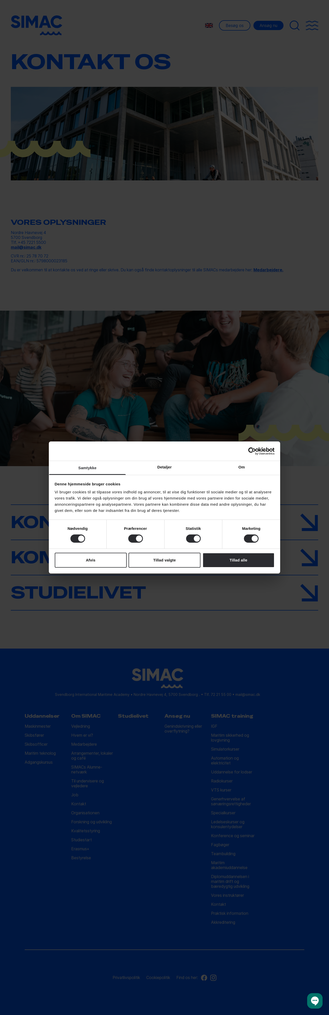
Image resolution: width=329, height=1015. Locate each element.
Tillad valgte (164, 560)
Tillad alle (238, 560)
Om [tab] (241, 467)
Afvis (90, 560)
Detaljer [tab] (164, 467)
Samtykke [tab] (87, 468)
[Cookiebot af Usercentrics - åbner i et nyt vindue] (252, 451)
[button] (315, 1001)
